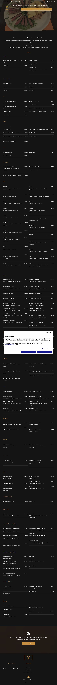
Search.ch (38, 681)
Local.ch (33, 681)
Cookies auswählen (46, 348)
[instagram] (28, 677)
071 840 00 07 (52, 1)
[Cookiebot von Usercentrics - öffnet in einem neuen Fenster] (47, 332)
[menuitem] (17, 5)
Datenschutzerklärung (9, 344)
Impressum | (29, 681)
